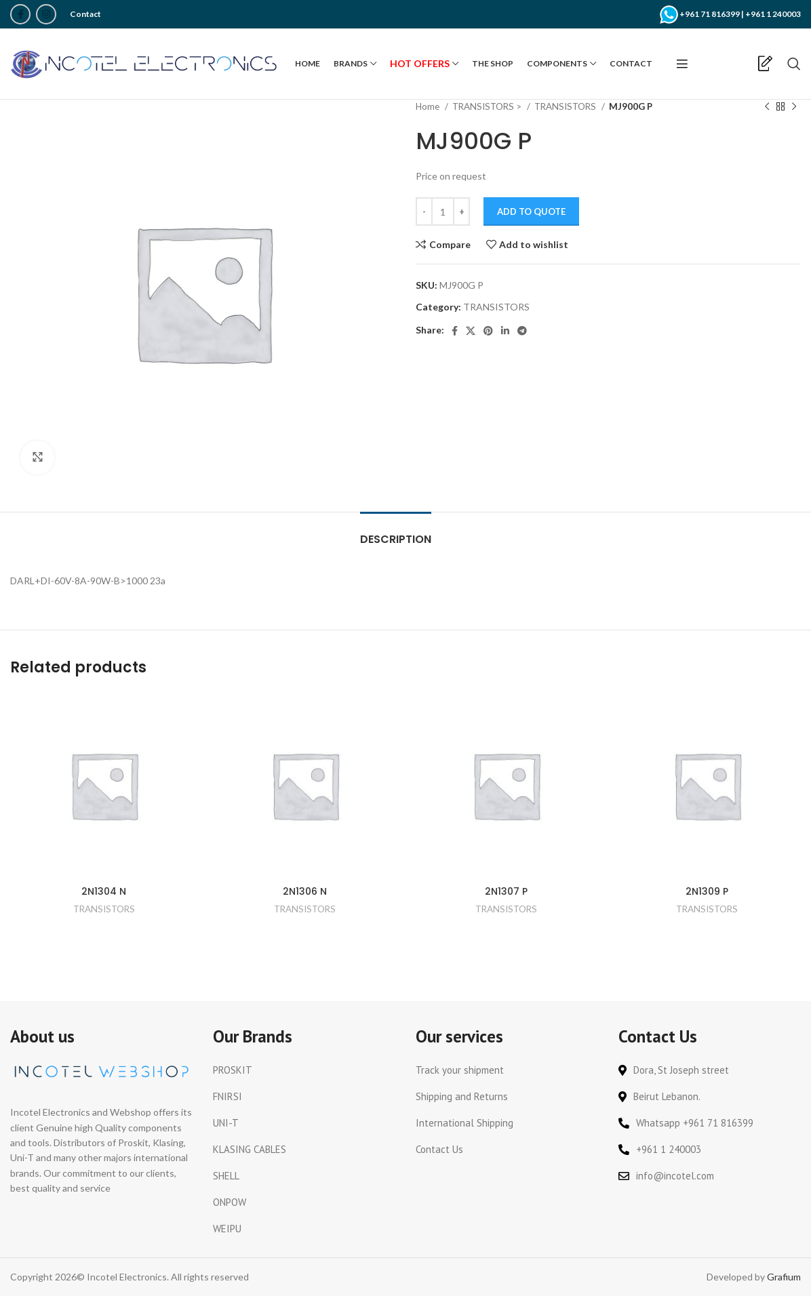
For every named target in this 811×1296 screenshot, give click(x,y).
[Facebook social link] (20, 14)
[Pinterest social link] (488, 331)
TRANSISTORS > (487, 106)
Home (428, 106)
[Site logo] (145, 62)
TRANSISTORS (566, 106)
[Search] (794, 63)
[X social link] (470, 331)
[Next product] (794, 107)
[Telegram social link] (522, 331)
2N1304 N (103, 891)
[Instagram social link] (46, 14)
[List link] (304, 1070)
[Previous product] (767, 107)
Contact (85, 14)
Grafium (784, 1276)
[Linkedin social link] (505, 331)
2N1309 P (707, 891)
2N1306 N (305, 891)
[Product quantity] (443, 211)
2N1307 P (506, 891)
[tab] (395, 532)
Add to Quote (531, 211)
